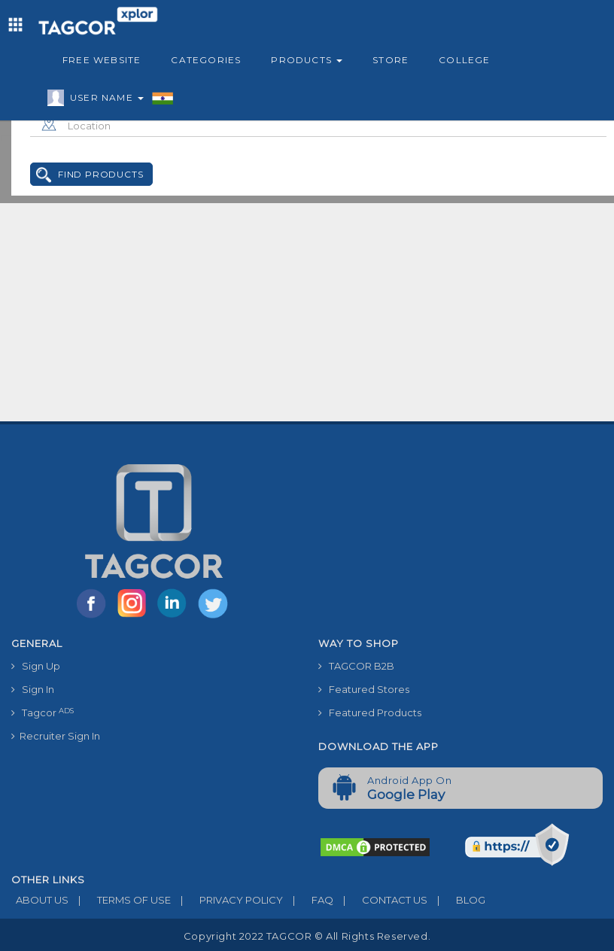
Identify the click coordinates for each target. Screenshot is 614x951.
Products (306, 59)
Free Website (101, 59)
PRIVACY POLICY (227, 900)
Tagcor (42, 712)
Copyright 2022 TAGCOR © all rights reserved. (307, 936)
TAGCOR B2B (356, 666)
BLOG (456, 900)
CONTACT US (380, 900)
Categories (206, 59)
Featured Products (369, 712)
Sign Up (35, 666)
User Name (103, 100)
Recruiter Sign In (55, 736)
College (464, 59)
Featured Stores (363, 689)
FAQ (308, 900)
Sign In (32, 689)
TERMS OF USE (119, 900)
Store (390, 59)
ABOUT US (39, 900)
